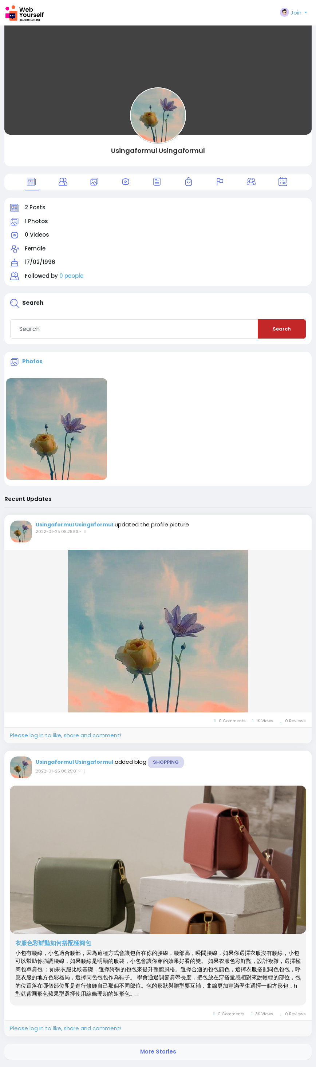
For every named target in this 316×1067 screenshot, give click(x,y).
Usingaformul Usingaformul (158, 150)
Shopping (166, 762)
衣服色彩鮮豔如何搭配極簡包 (53, 943)
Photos (32, 361)
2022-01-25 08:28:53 (57, 531)
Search (282, 328)
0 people (71, 276)
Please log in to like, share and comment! (65, 735)
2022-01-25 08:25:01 (57, 771)
